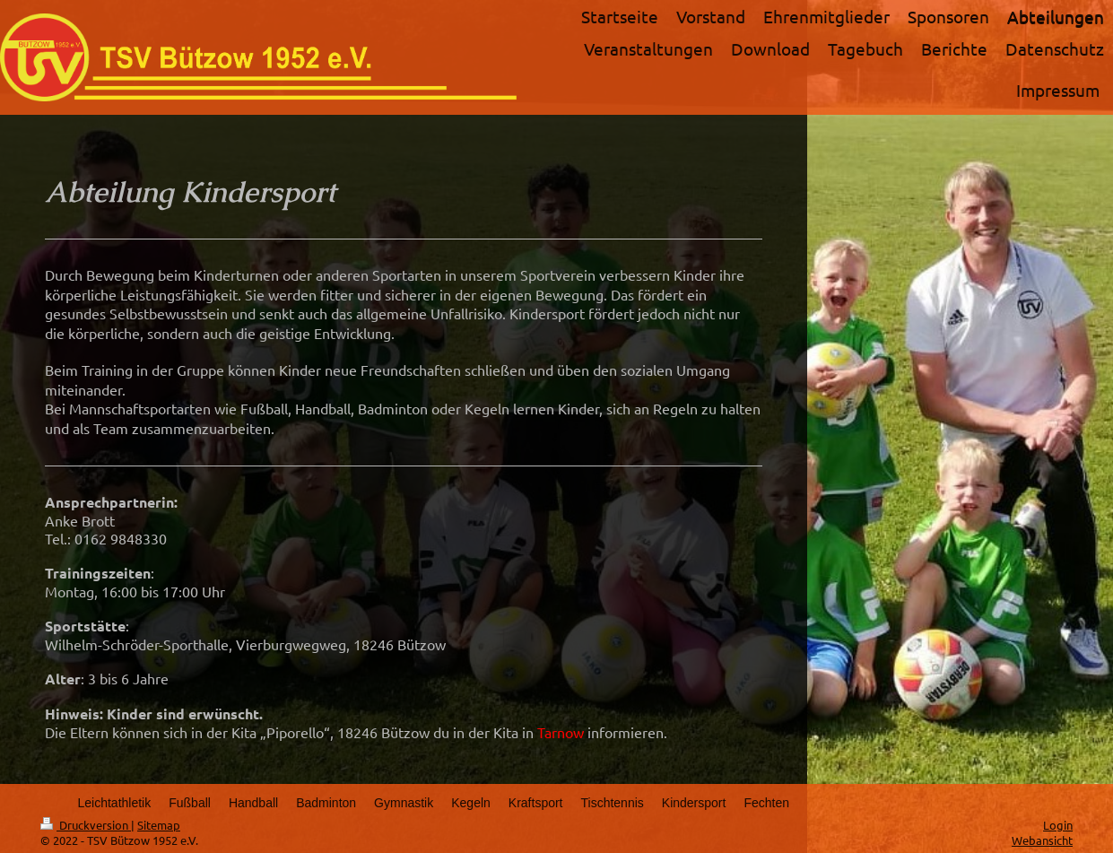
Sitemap (158, 824)
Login (1058, 824)
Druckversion (85, 824)
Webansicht (1042, 840)
